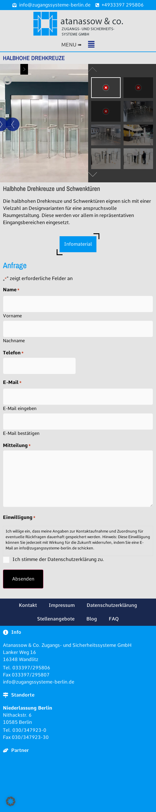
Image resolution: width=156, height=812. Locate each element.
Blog (91, 619)
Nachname (14, 340)
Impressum (62, 605)
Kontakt (28, 605)
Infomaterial (78, 244)
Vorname (12, 315)
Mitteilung (17, 445)
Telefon (13, 352)
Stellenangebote (56, 619)
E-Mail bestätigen (21, 433)
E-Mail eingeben (20, 408)
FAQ (114, 619)
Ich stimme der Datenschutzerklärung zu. (58, 559)
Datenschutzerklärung (112, 605)
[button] (78, 45)
